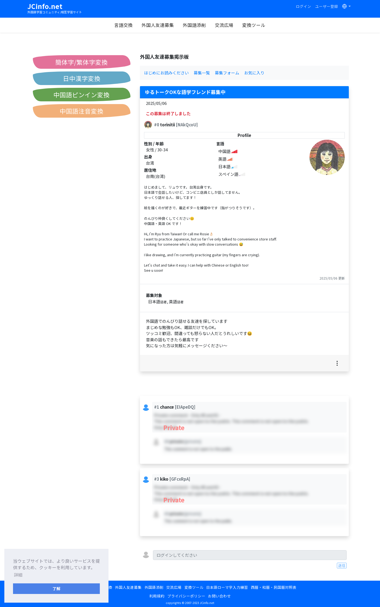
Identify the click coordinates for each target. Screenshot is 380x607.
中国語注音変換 (81, 111)
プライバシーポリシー (186, 596)
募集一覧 (202, 73)
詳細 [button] (18, 574)
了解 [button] (56, 588)
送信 (342, 565)
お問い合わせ (219, 596)
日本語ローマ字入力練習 (227, 587)
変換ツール (253, 25)
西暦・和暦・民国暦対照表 (273, 587)
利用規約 (156, 596)
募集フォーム (227, 73)
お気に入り (254, 73)
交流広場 (224, 25)
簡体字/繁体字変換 (81, 62)
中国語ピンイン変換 (81, 94)
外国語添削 (194, 25)
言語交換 (123, 25)
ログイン (303, 6)
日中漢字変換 (81, 78)
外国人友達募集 (158, 25)
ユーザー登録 (326, 6)
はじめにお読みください (166, 73)
